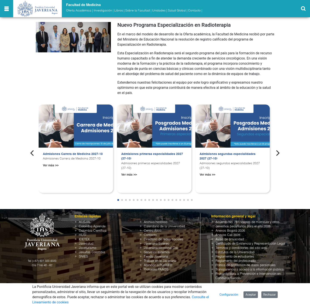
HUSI (82, 235)
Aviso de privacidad (229, 239)
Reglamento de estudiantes (234, 256)
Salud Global (177, 10)
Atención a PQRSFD (158, 265)
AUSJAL (85, 222)
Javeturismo (87, 248)
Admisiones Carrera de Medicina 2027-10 (73, 154)
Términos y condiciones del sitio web (241, 248)
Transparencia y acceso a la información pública (249, 269)
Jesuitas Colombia (92, 252)
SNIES (83, 256)
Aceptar (250, 294)
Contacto (194, 10)
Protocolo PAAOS (156, 269)
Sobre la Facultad (137, 10)
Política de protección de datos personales (245, 265)
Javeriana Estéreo (156, 243)
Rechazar (269, 294)
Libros (118, 10)
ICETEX (84, 239)
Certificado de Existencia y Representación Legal (250, 243)
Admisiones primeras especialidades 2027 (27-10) (152, 156)
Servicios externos (157, 252)
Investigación (103, 10)
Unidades (159, 10)
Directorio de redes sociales (163, 239)
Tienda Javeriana (156, 256)
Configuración (229, 294)
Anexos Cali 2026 (227, 235)
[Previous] (32, 153)
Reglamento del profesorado (235, 260)
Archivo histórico (155, 222)
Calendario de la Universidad (164, 226)
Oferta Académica (78, 10)
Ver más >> (51, 165)
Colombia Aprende (92, 226)
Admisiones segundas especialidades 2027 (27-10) (228, 156)
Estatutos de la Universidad (234, 252)
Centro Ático (152, 230)
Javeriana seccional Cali (161, 248)
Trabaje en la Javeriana (160, 260)
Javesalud (86, 243)
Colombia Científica (92, 230)
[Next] (277, 153)
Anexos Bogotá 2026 (230, 230)
